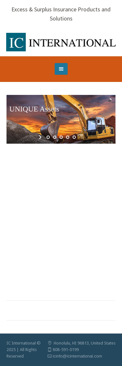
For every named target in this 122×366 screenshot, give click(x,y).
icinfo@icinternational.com (77, 356)
